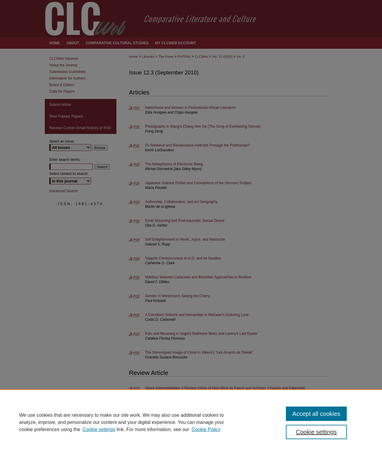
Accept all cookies (316, 413)
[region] (191, 422)
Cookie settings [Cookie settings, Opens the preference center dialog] (316, 432)
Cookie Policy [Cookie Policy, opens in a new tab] (206, 429)
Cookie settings (99, 429)
